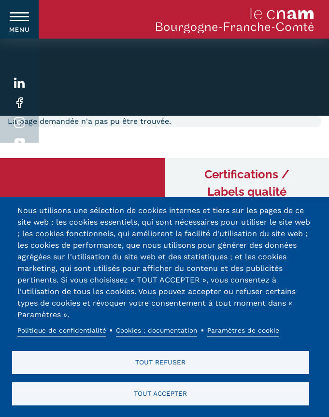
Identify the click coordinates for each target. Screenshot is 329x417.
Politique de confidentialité (61, 330)
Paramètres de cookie (243, 330)
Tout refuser (160, 362)
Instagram (20, 123)
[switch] (19, 19)
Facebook (20, 103)
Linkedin (20, 83)
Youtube (20, 142)
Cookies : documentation (156, 330)
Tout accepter (160, 393)
